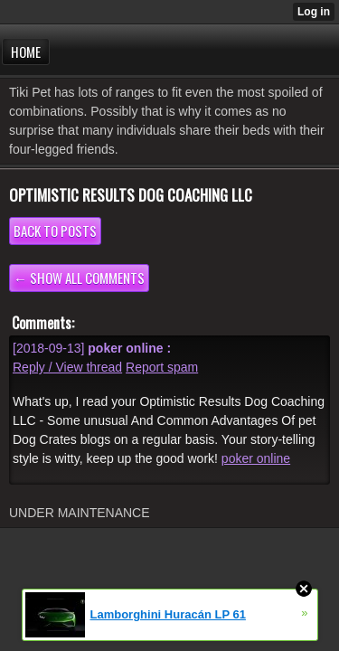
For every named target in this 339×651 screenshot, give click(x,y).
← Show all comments (79, 278)
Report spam (162, 367)
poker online (255, 458)
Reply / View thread (67, 367)
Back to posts (55, 231)
